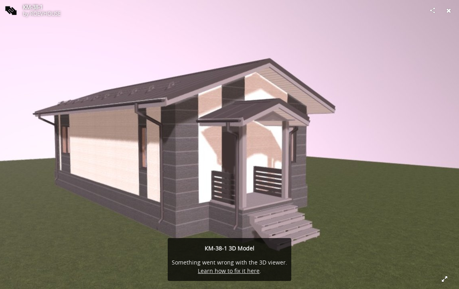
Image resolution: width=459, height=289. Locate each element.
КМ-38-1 (33, 7)
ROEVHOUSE (45, 13)
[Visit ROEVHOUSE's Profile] (10, 10)
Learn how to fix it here (229, 271)
